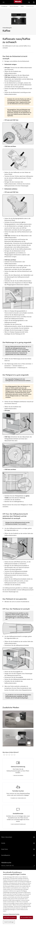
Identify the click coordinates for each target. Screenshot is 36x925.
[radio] (4, 755)
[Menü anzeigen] (3, 2)
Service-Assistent (14, 6)
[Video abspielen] (18, 719)
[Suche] (29, 2)
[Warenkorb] (34, 2)
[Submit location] (34, 866)
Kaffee (22, 6)
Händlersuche (6, 862)
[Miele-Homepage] (18, 2)
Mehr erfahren (18, 775)
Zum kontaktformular (18, 824)
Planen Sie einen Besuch (18, 798)
